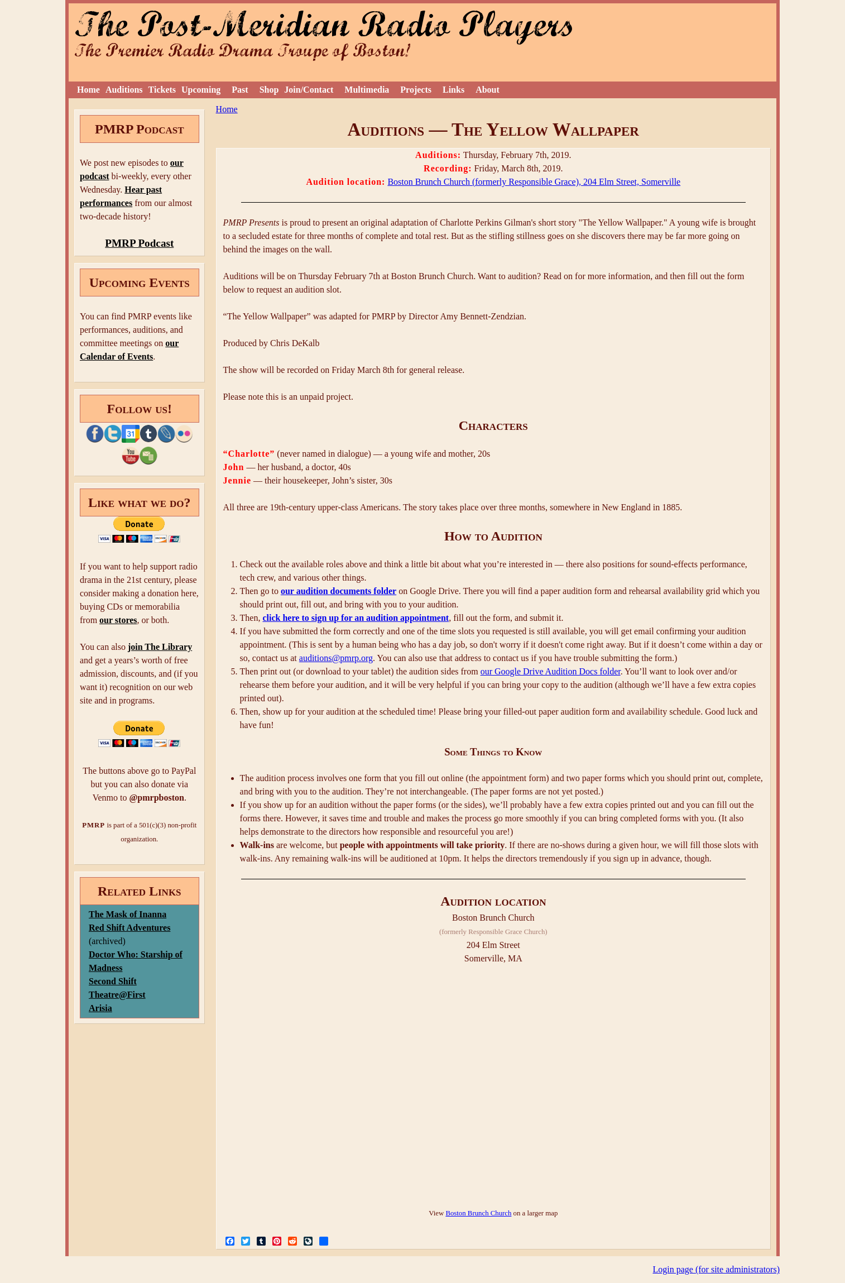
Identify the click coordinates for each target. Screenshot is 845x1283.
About (488, 89)
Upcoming (200, 89)
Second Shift (113, 981)
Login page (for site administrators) (716, 1269)
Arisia (100, 1008)
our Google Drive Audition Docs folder (551, 671)
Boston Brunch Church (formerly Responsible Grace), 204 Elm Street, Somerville (533, 181)
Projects (415, 89)
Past (240, 89)
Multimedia (366, 89)
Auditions (124, 89)
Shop (269, 89)
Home (88, 89)
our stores (118, 620)
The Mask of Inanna (127, 914)
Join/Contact (308, 89)
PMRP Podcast (139, 243)
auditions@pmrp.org (336, 658)
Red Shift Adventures (129, 927)
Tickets (162, 89)
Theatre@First (117, 994)
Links (453, 89)
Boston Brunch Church (478, 1213)
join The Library (160, 647)
